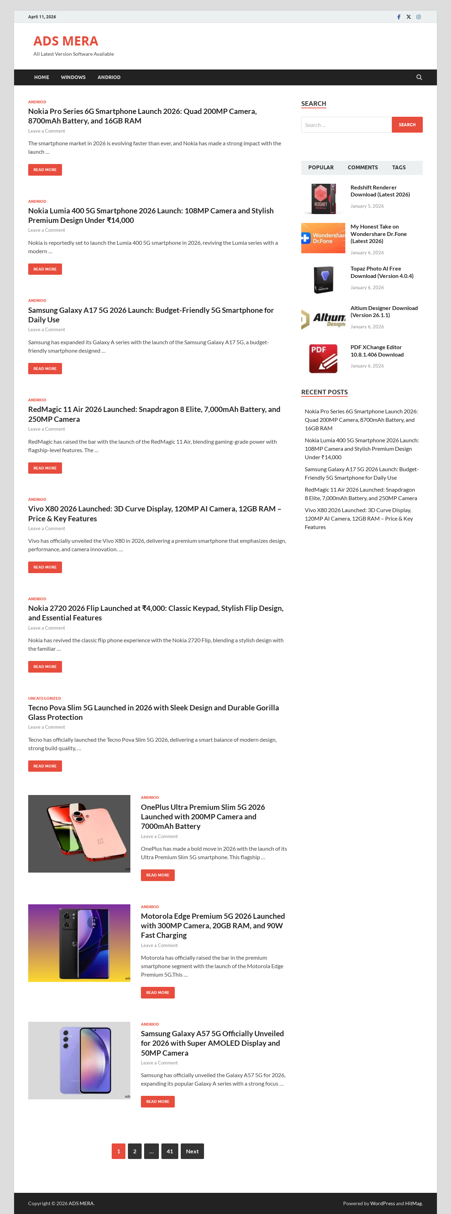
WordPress (382, 1203)
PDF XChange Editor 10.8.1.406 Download (377, 351)
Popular (321, 167)
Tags (399, 167)
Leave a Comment (46, 131)
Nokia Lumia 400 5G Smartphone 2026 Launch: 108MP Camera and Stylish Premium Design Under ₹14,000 (362, 448)
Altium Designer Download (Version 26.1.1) (384, 311)
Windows (73, 77)
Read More (42, 168)
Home (41, 77)
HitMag (413, 1203)
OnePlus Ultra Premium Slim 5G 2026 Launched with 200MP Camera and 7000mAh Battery (203, 816)
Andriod (109, 77)
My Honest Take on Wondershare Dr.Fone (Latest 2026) (379, 233)
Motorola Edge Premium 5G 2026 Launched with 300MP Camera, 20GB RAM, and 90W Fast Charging (213, 925)
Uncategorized (44, 698)
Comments (363, 167)
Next (192, 1151)
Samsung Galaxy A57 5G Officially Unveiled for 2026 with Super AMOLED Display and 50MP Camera (212, 1043)
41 (170, 1151)
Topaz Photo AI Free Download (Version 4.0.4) (382, 272)
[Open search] (419, 77)
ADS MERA (65, 40)
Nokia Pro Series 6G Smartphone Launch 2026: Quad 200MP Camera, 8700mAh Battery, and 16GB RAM (361, 419)
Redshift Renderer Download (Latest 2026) (380, 191)
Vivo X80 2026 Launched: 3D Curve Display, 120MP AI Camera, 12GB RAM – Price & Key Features (359, 518)
